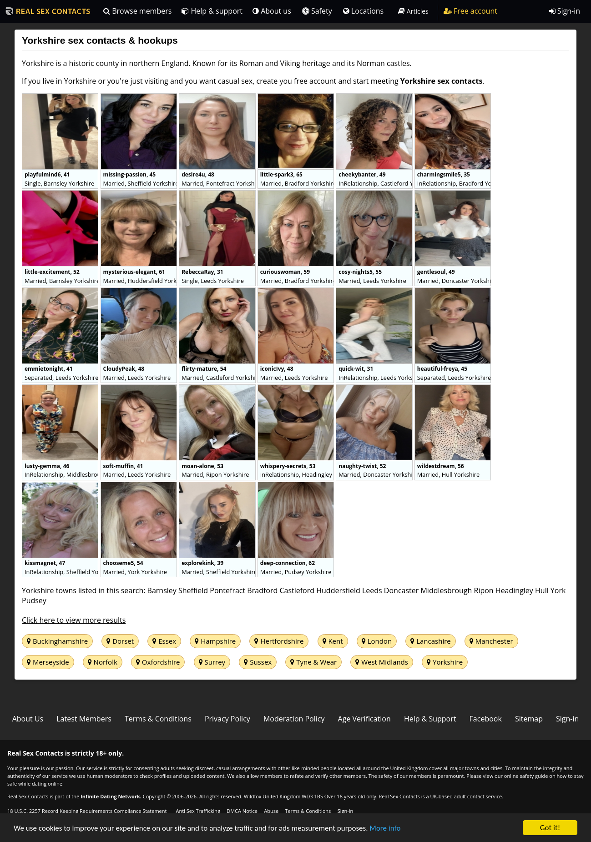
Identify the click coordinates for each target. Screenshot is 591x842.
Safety (317, 11)
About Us (28, 719)
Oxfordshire (158, 661)
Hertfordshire (278, 640)
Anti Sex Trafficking (198, 810)
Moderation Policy (294, 719)
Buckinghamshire (57, 640)
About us (272, 11)
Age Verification (364, 719)
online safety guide (526, 775)
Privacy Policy (227, 719)
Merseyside (48, 661)
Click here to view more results (74, 620)
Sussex (258, 661)
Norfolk (102, 661)
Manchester (491, 640)
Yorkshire (445, 661)
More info (384, 828)
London (377, 640)
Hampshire (215, 640)
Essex (164, 640)
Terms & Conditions (158, 719)
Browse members (137, 11)
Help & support (212, 11)
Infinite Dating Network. (111, 796)
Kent (333, 640)
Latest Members (83, 719)
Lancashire (430, 640)
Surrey (212, 661)
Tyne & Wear (313, 661)
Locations (363, 11)
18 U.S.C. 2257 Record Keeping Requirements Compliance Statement (87, 810)
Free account (470, 11)
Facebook (486, 719)
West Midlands (381, 661)
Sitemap (529, 719)
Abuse (271, 810)
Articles (413, 11)
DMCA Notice (242, 810)
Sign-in (564, 11)
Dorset (120, 640)
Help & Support (430, 719)
